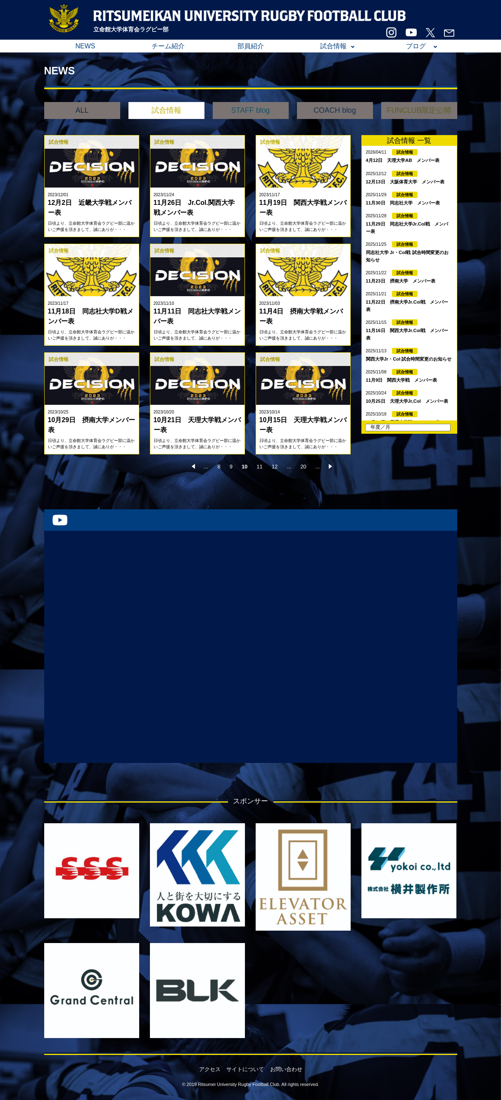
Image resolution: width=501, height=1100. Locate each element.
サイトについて (245, 1069)
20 (303, 466)
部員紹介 (250, 46)
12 (275, 466)
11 (259, 466)
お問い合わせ (286, 1069)
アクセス (210, 1069)
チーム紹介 (168, 46)
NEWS (85, 46)
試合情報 (333, 46)
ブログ (416, 46)
